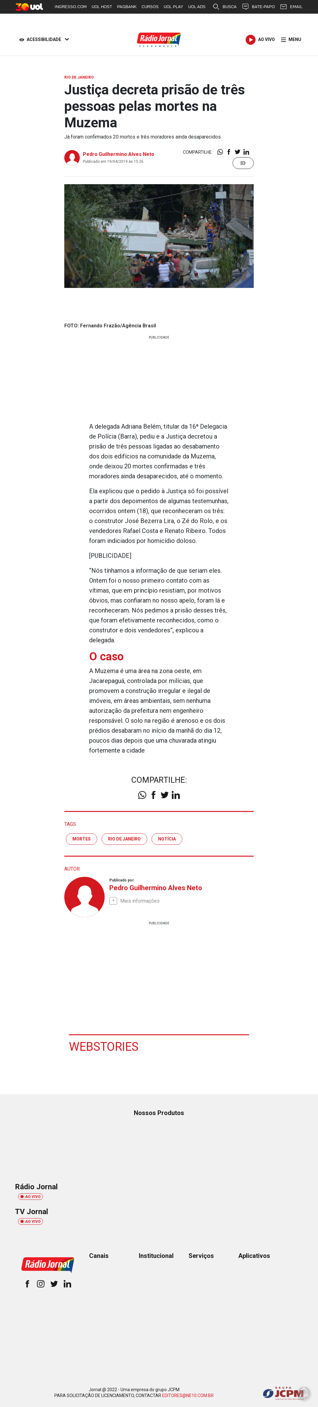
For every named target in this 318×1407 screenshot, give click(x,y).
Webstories (104, 1046)
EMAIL (291, 7)
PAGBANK (127, 6)
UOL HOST (102, 6)
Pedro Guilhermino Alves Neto (118, 154)
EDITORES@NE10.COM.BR (188, 1395)
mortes (81, 838)
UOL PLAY (173, 6)
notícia (167, 838)
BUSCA (224, 7)
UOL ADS (197, 6)
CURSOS (150, 6)
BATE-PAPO (258, 7)
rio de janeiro (124, 838)
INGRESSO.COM (71, 6)
